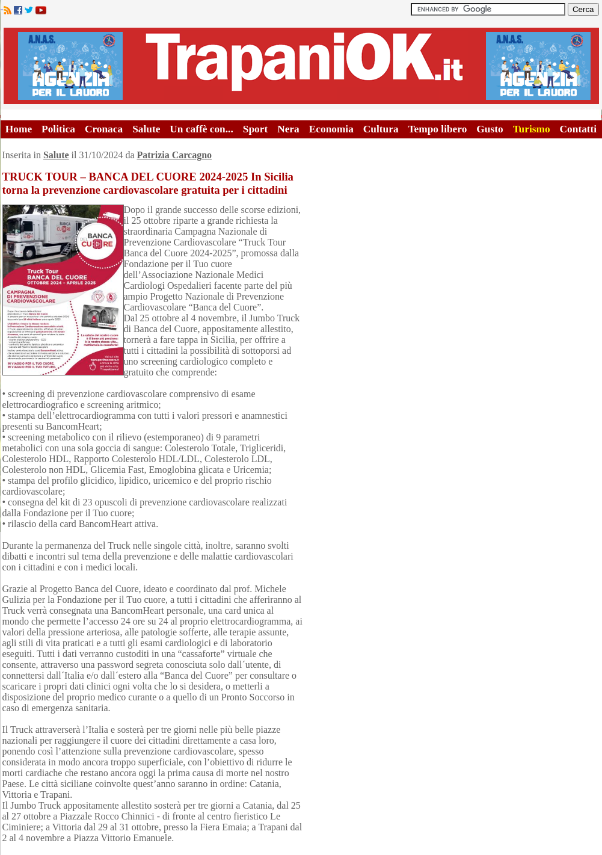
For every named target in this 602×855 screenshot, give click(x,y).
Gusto (489, 129)
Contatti (578, 129)
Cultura (381, 129)
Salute (146, 129)
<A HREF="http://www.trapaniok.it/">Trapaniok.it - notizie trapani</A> (301, 66)
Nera (288, 129)
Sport (255, 129)
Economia (331, 129)
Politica (58, 129)
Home (18, 129)
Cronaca (104, 129)
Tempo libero (437, 129)
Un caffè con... (201, 129)
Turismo (531, 129)
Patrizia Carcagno (174, 155)
